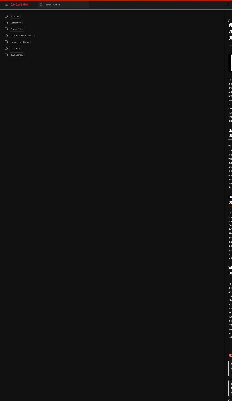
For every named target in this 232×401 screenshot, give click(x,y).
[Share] (153, 39)
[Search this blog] (63, 4)
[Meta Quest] (61, 273)
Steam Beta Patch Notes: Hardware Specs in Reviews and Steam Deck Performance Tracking (189, 116)
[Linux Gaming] (185, 95)
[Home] (34, 17)
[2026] (182, 55)
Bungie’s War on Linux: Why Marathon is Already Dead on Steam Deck (190, 308)
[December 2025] (48, 17)
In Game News (35, 395)
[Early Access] (185, 200)
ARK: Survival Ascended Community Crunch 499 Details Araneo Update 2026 (189, 153)
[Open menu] (6, 5)
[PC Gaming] (77, 273)
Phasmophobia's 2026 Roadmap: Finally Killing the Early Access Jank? (188, 215)
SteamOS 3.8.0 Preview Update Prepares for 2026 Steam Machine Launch (190, 69)
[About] (6, 16)
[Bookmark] (227, 5)
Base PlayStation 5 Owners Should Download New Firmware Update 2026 (190, 184)
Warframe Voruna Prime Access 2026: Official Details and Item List (188, 339)
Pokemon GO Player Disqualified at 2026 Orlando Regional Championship (188, 371)
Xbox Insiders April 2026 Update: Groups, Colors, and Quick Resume (189, 277)
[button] (90, 274)
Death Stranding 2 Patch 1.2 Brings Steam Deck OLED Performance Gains (187, 246)
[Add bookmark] (144, 39)
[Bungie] (183, 294)
